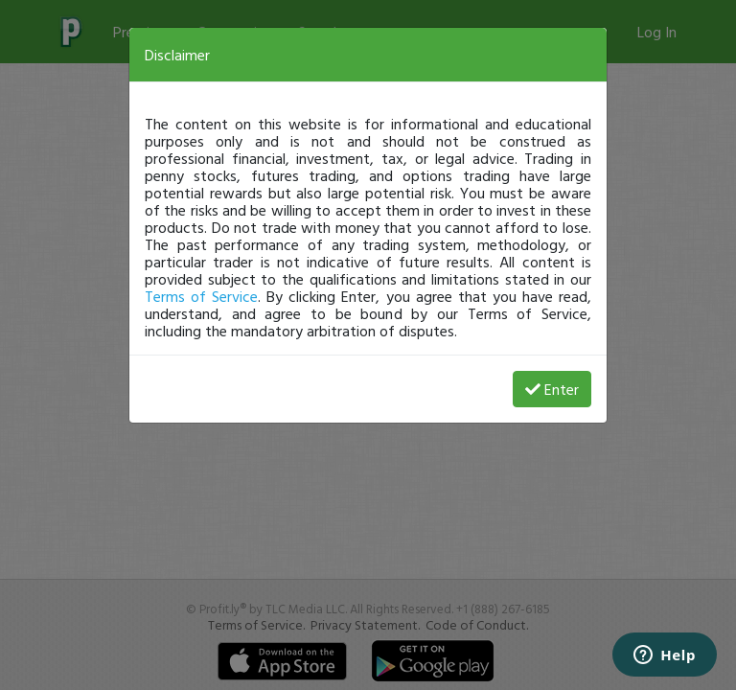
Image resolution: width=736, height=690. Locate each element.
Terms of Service (201, 296)
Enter (552, 389)
